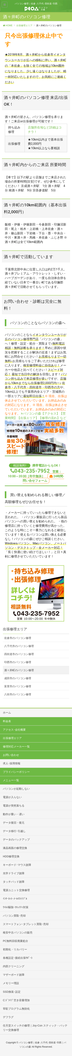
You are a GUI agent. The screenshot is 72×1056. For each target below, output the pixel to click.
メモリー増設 (11, 983)
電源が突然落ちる (13, 805)
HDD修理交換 (11, 856)
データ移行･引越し (14, 831)
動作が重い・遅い (13, 814)
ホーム (7, 712)
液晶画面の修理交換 (15, 847)
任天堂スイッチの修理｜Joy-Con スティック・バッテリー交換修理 (35, 1027)
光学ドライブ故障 (13, 873)
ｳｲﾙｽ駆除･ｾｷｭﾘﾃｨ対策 (15, 907)
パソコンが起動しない (16, 788)
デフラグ (8, 1017)
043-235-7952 (32, 471)
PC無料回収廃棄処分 (15, 940)
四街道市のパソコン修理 (19, 654)
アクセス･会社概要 (14, 729)
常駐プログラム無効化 (16, 1008)
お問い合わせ (11, 754)
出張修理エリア (12, 738)
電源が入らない (12, 797)
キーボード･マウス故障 (17, 864)
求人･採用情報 (11, 763)
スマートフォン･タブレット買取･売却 (26, 924)
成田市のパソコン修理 (17, 678)
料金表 (7, 721)
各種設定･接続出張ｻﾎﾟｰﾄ (17, 957)
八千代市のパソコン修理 (19, 646)
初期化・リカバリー (15, 949)
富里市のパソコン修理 (17, 686)
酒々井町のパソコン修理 (19, 670)
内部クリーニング (13, 966)
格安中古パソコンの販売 (17, 932)
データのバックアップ (16, 839)
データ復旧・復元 (13, 822)
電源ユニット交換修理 (16, 890)
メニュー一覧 (11, 780)
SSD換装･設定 (12, 991)
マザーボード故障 (13, 974)
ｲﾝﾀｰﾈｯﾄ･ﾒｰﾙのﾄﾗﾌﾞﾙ (15, 898)
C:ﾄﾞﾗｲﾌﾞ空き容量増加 (16, 1000)
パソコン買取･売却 (14, 915)
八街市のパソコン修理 (17, 694)
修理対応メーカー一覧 (16, 746)
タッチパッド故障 (13, 881)
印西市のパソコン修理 (17, 662)
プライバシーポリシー (16, 771)
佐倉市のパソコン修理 (17, 638)
